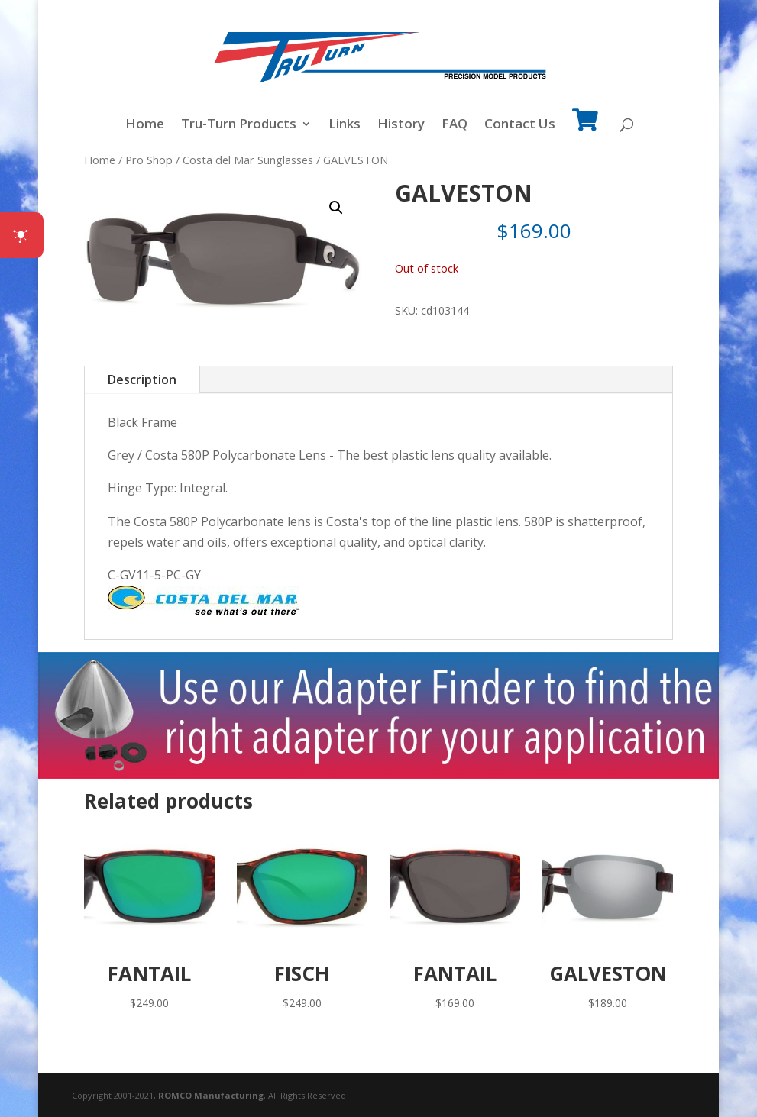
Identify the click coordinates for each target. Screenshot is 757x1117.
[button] (336, 207)
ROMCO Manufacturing (211, 1095)
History (401, 125)
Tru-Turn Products (238, 125)
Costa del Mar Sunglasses (248, 159)
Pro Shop (149, 159)
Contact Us (519, 125)
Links (344, 125)
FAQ (454, 125)
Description (142, 379)
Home (144, 125)
